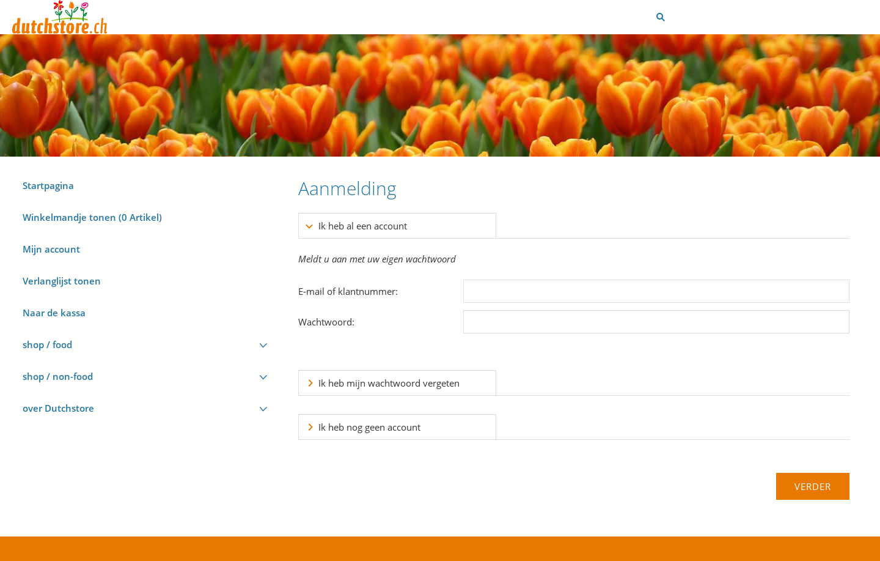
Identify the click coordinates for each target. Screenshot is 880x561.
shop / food (47, 344)
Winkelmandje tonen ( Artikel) (92, 217)
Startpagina (48, 185)
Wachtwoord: (326, 322)
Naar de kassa (54, 313)
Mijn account (51, 249)
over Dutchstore (58, 408)
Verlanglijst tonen (62, 281)
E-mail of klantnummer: (348, 291)
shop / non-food (58, 376)
